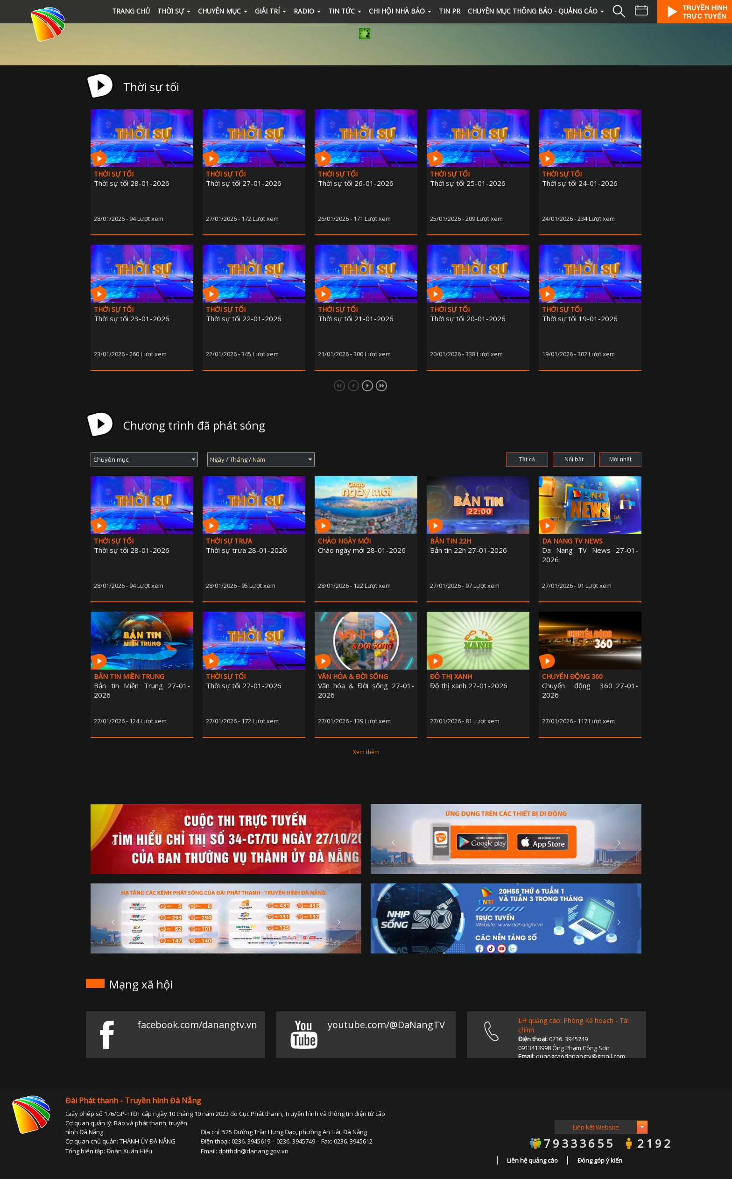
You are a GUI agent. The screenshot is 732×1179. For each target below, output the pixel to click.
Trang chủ (131, 11)
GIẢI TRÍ (270, 11)
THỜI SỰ (173, 11)
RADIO (307, 11)
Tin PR (449, 11)
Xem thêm (366, 752)
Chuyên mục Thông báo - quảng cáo (536, 11)
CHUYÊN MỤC (222, 11)
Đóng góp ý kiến (599, 1160)
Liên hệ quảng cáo (532, 1160)
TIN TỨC (344, 11)
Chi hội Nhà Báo (400, 11)
